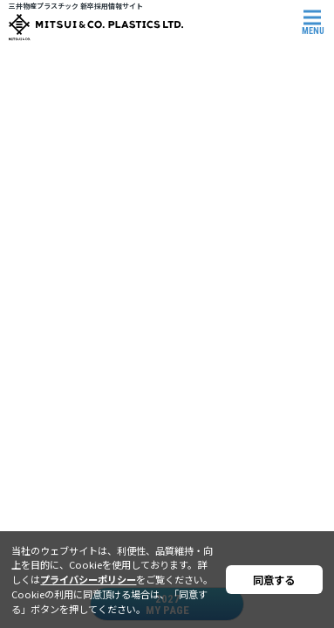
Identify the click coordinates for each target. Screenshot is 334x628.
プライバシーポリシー (88, 579)
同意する (274, 580)
